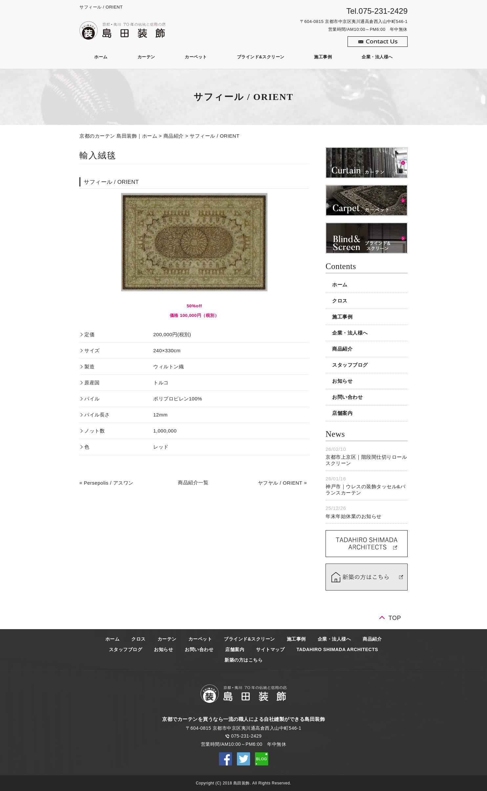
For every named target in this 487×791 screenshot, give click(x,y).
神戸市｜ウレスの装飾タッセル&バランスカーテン (365, 490)
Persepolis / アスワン (109, 483)
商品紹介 (173, 136)
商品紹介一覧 (193, 482)
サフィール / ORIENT (214, 136)
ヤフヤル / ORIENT (280, 483)
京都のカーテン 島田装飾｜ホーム (118, 136)
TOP (395, 618)
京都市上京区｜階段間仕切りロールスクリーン (366, 460)
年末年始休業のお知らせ (354, 516)
